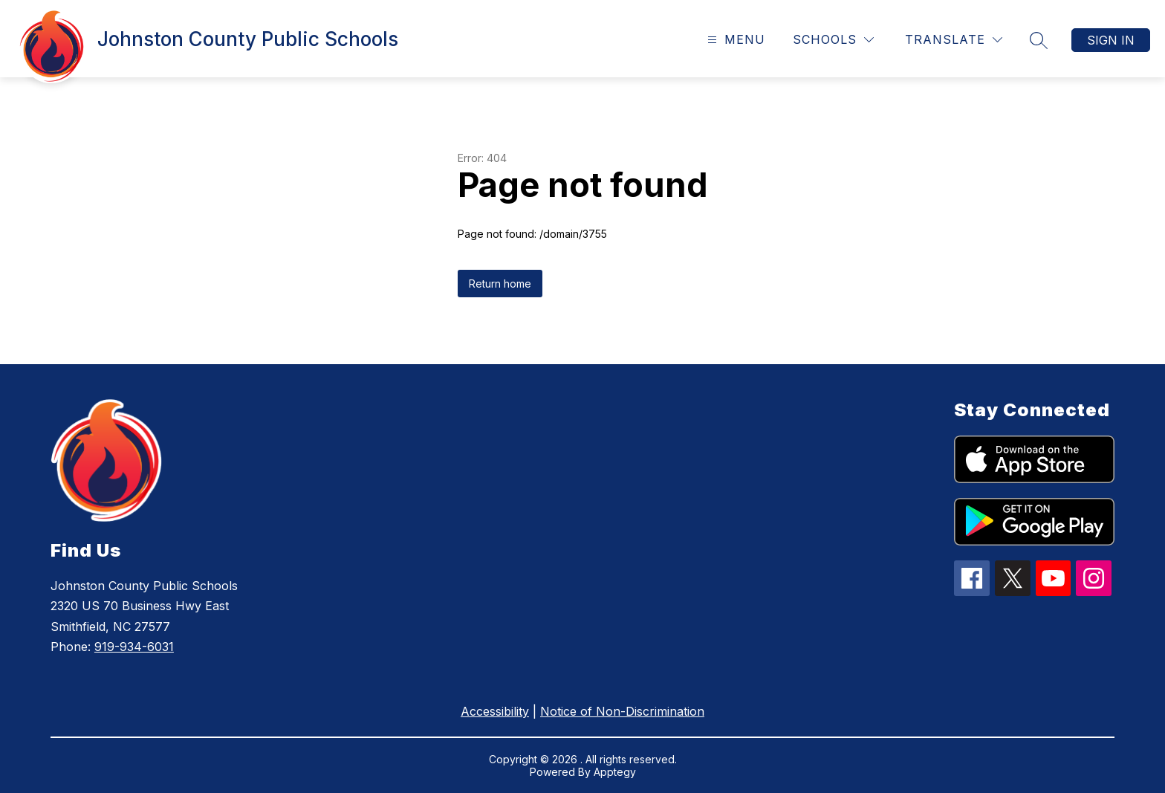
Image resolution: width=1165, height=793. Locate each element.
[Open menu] (734, 39)
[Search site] (1039, 40)
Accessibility (495, 711)
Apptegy (615, 772)
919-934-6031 (134, 646)
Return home (500, 283)
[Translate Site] (953, 39)
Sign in (1111, 40)
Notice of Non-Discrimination (622, 711)
